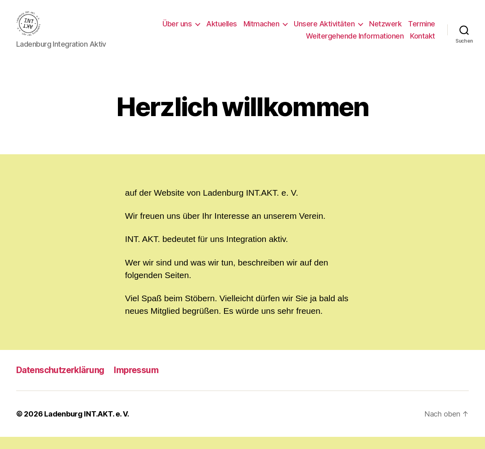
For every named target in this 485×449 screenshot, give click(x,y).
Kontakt (422, 42)
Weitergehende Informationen (355, 42)
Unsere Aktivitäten (324, 30)
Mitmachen (262, 30)
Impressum (136, 382)
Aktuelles (221, 30)
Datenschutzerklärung (60, 382)
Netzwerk (385, 30)
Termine (421, 30)
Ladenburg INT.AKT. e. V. (86, 426)
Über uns (177, 30)
